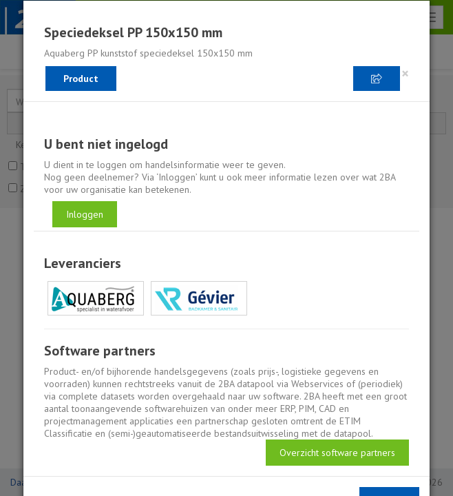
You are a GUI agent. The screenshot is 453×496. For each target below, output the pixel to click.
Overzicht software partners (337, 452)
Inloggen (84, 214)
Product (80, 78)
